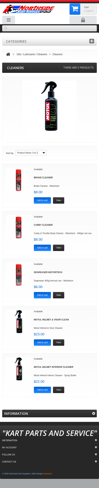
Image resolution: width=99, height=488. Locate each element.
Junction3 (47, 474)
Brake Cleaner (43, 177)
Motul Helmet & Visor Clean (51, 319)
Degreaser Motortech (48, 272)
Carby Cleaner (43, 225)
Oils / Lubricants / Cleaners (32, 54)
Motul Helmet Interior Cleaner (53, 367)
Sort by (9, 153)
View (58, 200)
